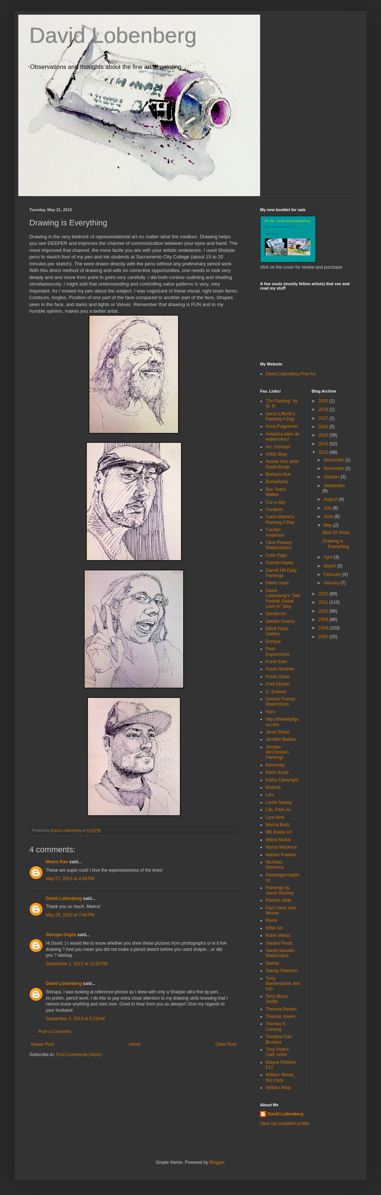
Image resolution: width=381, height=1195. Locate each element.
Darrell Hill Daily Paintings (281, 573)
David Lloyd (277, 582)
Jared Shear (277, 732)
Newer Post (42, 1044)
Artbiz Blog (276, 454)
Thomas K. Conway (276, 1026)
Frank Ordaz (278, 676)
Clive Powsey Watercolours (279, 545)
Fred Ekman (277, 684)
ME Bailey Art (279, 832)
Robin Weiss (278, 935)
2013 (323, 452)
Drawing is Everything (335, 543)
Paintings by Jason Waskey (280, 890)
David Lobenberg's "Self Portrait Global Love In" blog (283, 598)
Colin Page (276, 555)
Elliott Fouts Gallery (277, 631)
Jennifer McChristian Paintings (277, 752)
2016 (323, 426)
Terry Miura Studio (277, 999)
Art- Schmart (278, 446)
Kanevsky (275, 765)
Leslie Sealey (279, 802)
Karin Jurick (277, 772)
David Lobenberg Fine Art (290, 373)
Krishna (273, 787)
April (328, 557)
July (328, 508)
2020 (323, 401)
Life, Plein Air (278, 809)
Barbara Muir (278, 474)
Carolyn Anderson (275, 532)
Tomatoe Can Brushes (279, 1039)
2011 (323, 602)
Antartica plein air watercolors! (283, 436)
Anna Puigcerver (282, 426)
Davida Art (276, 613)
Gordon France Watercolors (280, 701)
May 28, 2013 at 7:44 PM (70, 915)
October (331, 476)
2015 (323, 435)
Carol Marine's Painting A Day (280, 519)
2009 (323, 619)
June (328, 516)
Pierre (271, 920)
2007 (323, 636)
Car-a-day (275, 502)
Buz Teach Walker (276, 492)
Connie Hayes (279, 562)
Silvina (272, 963)
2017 (323, 418)
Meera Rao (57, 861)
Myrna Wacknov (281, 847)
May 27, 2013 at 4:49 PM (70, 878)
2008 (323, 627)
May (328, 525)
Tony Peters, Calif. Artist (278, 1052)
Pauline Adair (279, 900)
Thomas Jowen (280, 1016)
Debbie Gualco (280, 621)
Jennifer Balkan (281, 739)
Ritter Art (274, 928)
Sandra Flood (279, 943)
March (330, 566)
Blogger (216, 1162)
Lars (270, 794)
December (334, 460)
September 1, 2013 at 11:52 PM (76, 963)
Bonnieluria (277, 481)
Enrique (273, 641)
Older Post (225, 1044)
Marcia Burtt (277, 824)
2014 (323, 443)
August (331, 499)
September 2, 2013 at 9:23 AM (75, 1018)
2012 (323, 593)
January (331, 582)
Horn (270, 711)
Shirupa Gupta (61, 934)
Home (135, 1044)
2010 (323, 611)
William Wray (278, 1087)
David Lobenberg (113, 35)
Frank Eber (276, 661)
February (332, 574)
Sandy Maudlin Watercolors (280, 953)
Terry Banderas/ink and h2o (283, 984)
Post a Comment (54, 1031)
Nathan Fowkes (281, 854)
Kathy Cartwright (282, 780)
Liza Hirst (275, 817)
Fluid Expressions (277, 651)
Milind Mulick (278, 839)
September (334, 485)
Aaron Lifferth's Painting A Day (280, 416)
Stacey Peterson (282, 970)
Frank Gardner (280, 669)
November (334, 468)
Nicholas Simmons (275, 865)
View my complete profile (284, 1123)
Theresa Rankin (281, 1009)
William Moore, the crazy (280, 1077)
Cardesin (274, 509)
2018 (323, 409)
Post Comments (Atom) (79, 1054)
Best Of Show (335, 532)
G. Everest (276, 691)
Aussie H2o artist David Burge (282, 464)
